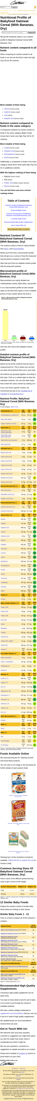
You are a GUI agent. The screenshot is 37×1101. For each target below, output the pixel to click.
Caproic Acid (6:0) (6, 461)
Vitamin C (4, 649)
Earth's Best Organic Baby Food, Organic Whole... (18, 852)
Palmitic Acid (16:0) (7, 478)
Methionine (4, 561)
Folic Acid (4, 620)
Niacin (3, 624)
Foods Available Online (18, 210)
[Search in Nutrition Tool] (14, 32)
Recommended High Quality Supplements (18, 222)
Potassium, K (5, 699)
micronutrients (18, 249)
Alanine (7, 109)
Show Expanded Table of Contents (18, 229)
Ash (5, 115)
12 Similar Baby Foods (18, 219)
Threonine (4, 578)
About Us (22, 1068)
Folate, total (4, 615)
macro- (6, 249)
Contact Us (23, 1053)
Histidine (3, 544)
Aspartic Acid (9, 118)
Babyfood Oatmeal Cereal (9, 933)
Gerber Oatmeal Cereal (8, 959)
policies (22, 1072)
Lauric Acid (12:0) (6, 469)
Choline (3, 720)
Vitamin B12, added (7, 641)
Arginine (7, 112)
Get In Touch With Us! (18, 225)
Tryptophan (4, 582)
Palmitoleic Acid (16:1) (8, 494)
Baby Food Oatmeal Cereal (9, 930)
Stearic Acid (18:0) (6, 482)
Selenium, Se (5, 703)
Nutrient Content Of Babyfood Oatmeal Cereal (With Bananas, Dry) (18, 206)
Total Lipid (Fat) (5, 444)
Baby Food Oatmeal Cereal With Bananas (14, 966)
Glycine (7, 186)
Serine (6, 157)
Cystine (7, 148)
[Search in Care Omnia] (6, 7)
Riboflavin (4, 628)
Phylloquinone (5, 666)
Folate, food (8, 183)
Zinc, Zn (3, 712)
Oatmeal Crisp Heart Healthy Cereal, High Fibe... (18, 824)
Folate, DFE (4, 607)
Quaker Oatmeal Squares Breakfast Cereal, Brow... (18, 796)
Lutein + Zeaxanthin (7, 662)
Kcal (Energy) (5, 741)
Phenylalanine (9, 154)
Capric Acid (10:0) (6, 456)
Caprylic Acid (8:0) (6, 465)
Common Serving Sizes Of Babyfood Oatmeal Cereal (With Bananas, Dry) (18, 214)
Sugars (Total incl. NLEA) (8, 423)
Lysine (3, 557)
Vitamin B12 (4, 637)
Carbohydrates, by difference (10, 415)
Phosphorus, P (5, 695)
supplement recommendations (11, 1013)
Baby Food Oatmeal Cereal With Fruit (13, 974)
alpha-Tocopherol (6, 657)
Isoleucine (4, 548)
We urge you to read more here (25, 1088)
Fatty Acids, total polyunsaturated (6, 435)
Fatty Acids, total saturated (9, 440)
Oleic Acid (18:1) (6, 490)
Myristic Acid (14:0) (6, 473)
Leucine (3, 553)
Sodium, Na (4, 708)
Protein (3, 599)
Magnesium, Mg (6, 691)
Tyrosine (3, 587)
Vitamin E (4, 670)
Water (2, 728)
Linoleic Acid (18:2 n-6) (8, 507)
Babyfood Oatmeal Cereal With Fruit (12, 978)
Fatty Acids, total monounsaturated (6, 431)
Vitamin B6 (4, 645)
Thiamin (3, 632)
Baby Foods (14, 407)
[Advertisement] (18, 83)
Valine (3, 591)
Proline (3, 570)
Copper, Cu (4, 682)
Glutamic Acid (9, 151)
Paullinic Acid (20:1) (7, 498)
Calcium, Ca (4, 678)
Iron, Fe (3, 687)
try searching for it (16, 394)
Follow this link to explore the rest (21, 860)
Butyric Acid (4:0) (6, 452)
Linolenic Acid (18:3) (7, 511)
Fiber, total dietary (6, 419)
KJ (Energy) (4, 745)
